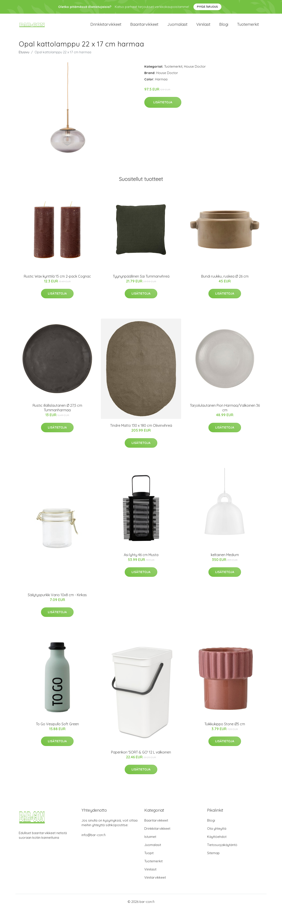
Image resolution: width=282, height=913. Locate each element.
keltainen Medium (225, 558)
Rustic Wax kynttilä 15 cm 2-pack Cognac (57, 280)
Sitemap (213, 857)
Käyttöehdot (216, 840)
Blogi (223, 26)
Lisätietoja (162, 106)
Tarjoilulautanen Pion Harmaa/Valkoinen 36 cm (225, 411)
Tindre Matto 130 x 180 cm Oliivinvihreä (141, 429)
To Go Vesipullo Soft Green (57, 728)
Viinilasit (203, 26)
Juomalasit (177, 26)
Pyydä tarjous (207, 6)
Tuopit (149, 857)
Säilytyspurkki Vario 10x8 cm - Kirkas (57, 598)
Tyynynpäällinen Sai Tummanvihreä (141, 280)
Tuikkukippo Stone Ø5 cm (224, 728)
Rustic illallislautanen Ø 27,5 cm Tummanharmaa (57, 411)
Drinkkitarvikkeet (105, 26)
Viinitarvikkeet (155, 881)
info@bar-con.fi (94, 839)
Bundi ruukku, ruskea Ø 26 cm (225, 280)
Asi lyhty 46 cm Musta (141, 558)
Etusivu (24, 56)
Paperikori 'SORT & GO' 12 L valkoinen (141, 756)
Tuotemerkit (248, 26)
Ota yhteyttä (216, 832)
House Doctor (195, 70)
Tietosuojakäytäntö (222, 848)
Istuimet (150, 840)
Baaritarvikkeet (144, 26)
